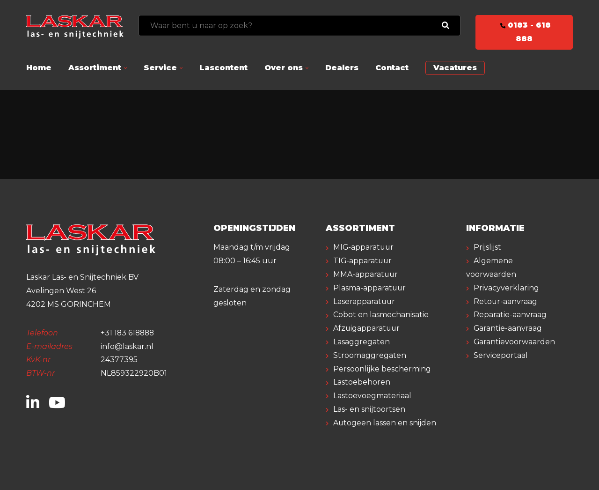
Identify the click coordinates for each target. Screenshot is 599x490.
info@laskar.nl (127, 346)
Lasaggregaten (361, 341)
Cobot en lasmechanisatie (381, 314)
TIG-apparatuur (363, 260)
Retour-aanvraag (506, 301)
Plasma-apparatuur (370, 287)
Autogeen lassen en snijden (385, 422)
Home (38, 67)
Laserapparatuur (364, 301)
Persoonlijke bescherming (382, 368)
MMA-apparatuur (366, 274)
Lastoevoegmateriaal (372, 395)
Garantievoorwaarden (514, 341)
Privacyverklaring (506, 287)
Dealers (341, 67)
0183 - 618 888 (524, 32)
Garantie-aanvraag (508, 328)
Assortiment (94, 67)
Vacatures (455, 67)
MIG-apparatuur (364, 247)
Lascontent (223, 67)
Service (160, 67)
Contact (392, 67)
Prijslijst (487, 247)
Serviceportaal (501, 355)
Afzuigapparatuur (367, 328)
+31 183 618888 (128, 332)
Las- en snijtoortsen (369, 409)
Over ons (283, 67)
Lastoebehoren (361, 382)
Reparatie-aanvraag (510, 314)
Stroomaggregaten (369, 355)
